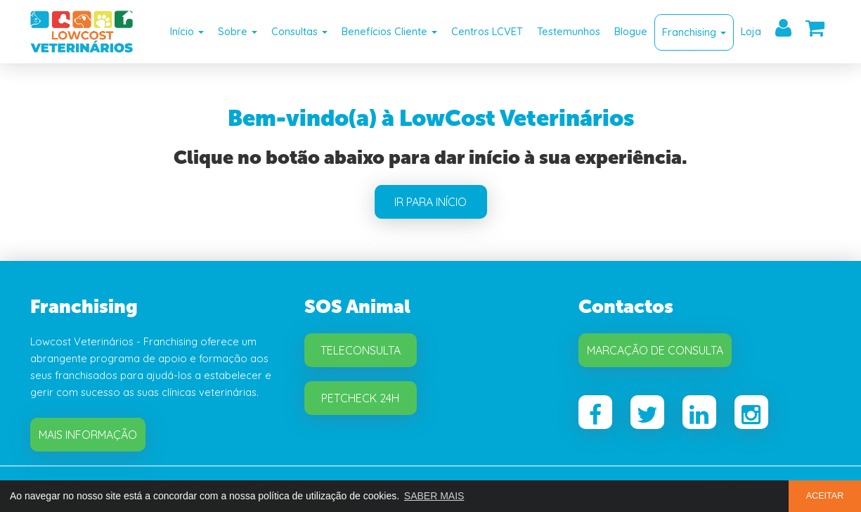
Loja (751, 31)
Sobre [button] (237, 31)
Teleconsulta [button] (361, 350)
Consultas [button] (299, 31)
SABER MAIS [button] (434, 495)
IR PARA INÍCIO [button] (430, 202)
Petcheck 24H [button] (360, 398)
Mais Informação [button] (88, 435)
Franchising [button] (694, 32)
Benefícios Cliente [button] (389, 31)
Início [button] (187, 31)
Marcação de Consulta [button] (655, 350)
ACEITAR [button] (825, 496)
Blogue (630, 31)
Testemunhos (568, 31)
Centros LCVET (487, 31)
